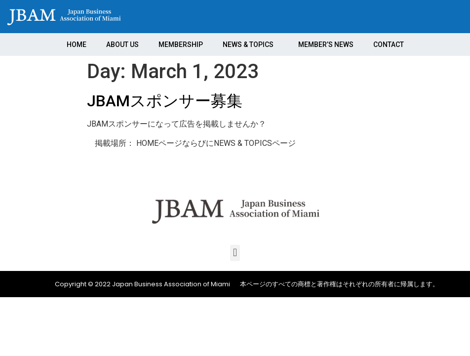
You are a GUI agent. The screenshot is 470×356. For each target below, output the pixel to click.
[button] (234, 253)
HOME (76, 44)
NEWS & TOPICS (250, 44)
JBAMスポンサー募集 (164, 100)
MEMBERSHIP (180, 44)
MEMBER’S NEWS (325, 44)
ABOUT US (122, 44)
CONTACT (388, 44)
